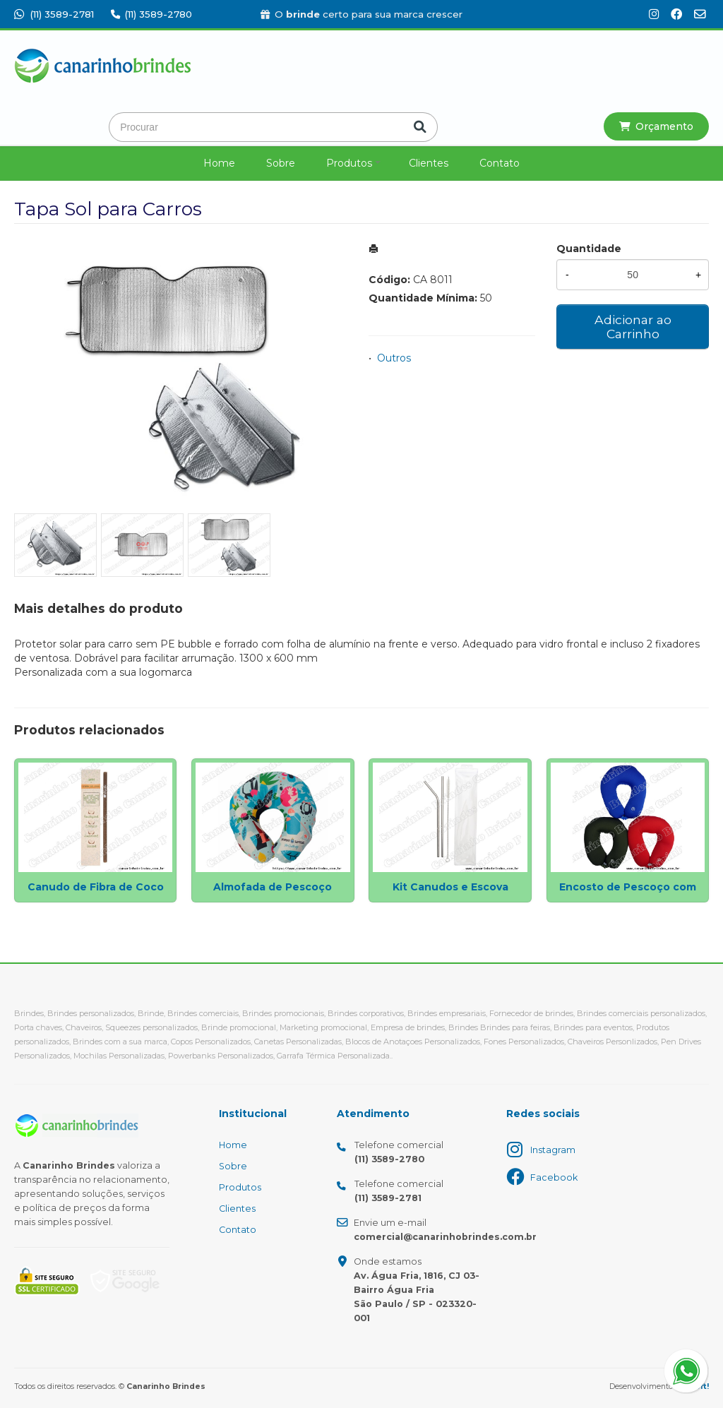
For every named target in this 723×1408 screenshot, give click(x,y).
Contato (499, 163)
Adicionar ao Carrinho (632, 326)
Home (219, 163)
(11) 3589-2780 (151, 14)
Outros (394, 358)
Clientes (428, 163)
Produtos (349, 163)
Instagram (552, 1150)
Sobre (280, 163)
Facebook (554, 1177)
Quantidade (588, 248)
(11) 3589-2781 (54, 14)
